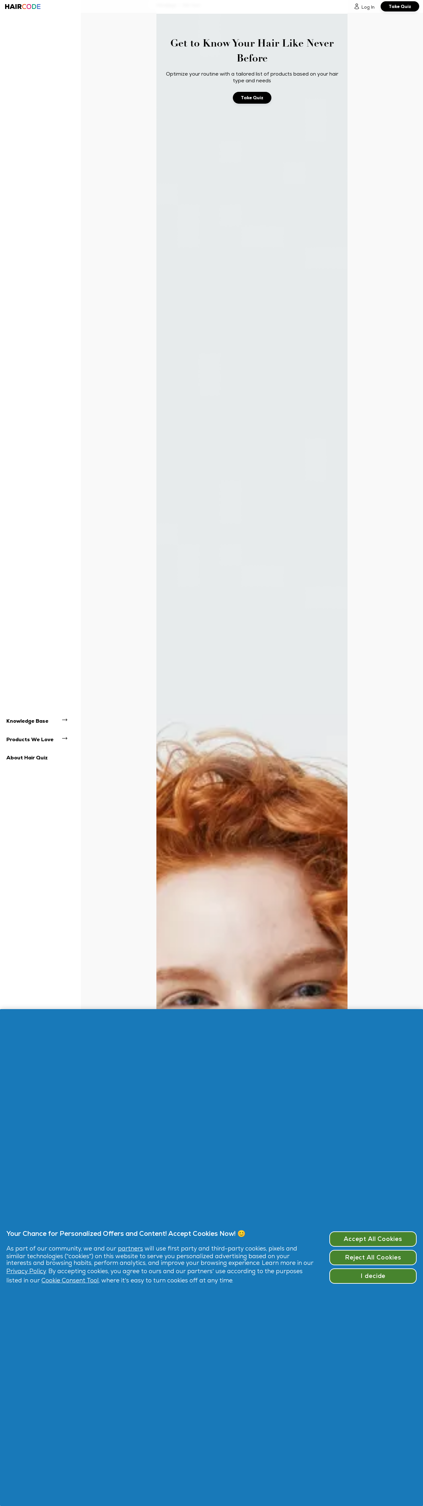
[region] (211, 1257)
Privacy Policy (26, 1271)
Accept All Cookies (373, 1239)
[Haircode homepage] (22, 6)
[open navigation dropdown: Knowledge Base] (68, 721)
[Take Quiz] (400, 6)
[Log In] (364, 6)
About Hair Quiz (27, 757)
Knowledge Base (27, 721)
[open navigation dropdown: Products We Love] (68, 739)
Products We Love (30, 739)
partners (130, 1248)
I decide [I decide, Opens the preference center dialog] (373, 1276)
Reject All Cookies (373, 1257)
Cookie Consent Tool (70, 1280)
